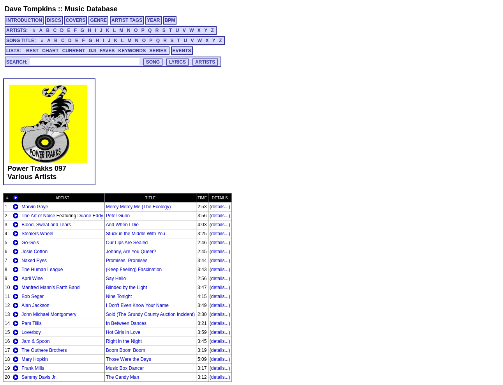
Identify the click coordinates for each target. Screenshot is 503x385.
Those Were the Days (128, 359)
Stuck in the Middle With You (135, 233)
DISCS (54, 20)
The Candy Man (122, 377)
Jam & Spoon (35, 341)
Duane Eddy (90, 215)
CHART (50, 50)
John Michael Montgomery (48, 314)
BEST (32, 50)
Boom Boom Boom (125, 350)
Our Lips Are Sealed (127, 242)
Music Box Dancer (125, 368)
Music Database (91, 9)
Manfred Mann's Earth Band (50, 287)
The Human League (42, 269)
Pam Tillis (31, 323)
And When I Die (122, 224)
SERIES (158, 50)
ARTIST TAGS (126, 20)
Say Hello (116, 278)
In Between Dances (126, 323)
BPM (170, 20)
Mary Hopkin (34, 359)
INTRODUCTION (24, 20)
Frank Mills (32, 368)
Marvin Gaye (34, 206)
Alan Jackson (35, 305)
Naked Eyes (34, 260)
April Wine (32, 278)
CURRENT (73, 50)
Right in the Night (124, 341)
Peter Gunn (118, 215)
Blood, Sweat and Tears (46, 224)
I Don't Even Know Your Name (137, 305)
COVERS (76, 20)
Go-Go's (30, 242)
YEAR (153, 20)
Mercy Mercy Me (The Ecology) (138, 206)
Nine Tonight (119, 296)
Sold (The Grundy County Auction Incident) (150, 314)
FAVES (107, 50)
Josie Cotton (34, 251)
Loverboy (31, 332)
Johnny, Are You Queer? (131, 251)
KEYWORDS (132, 50)
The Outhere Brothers (44, 350)
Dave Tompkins (30, 9)
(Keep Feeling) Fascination (134, 269)
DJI (92, 50)
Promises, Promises (127, 260)
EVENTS (182, 50)
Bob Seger (32, 296)
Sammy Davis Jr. (38, 377)
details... (220, 206)
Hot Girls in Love (123, 332)
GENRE (98, 20)
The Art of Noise (38, 215)
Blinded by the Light (126, 287)
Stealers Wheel (37, 233)
